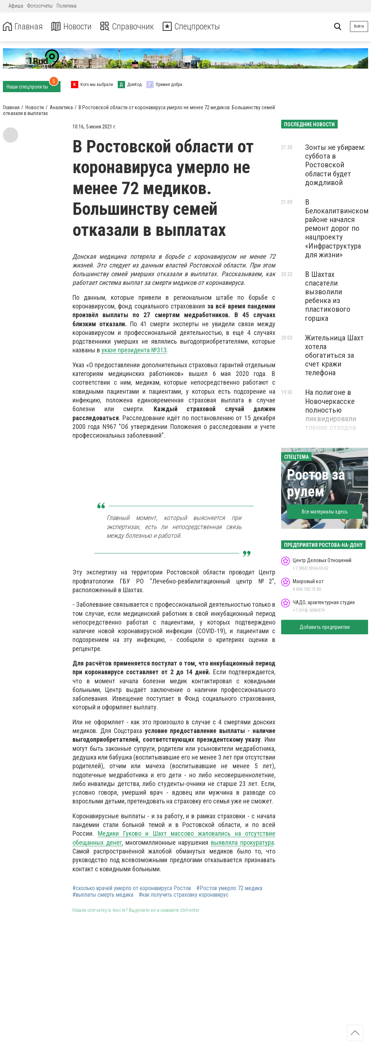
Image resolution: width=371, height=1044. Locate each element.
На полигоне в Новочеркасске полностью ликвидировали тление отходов (330, 410)
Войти (359, 26)
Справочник (128, 27)
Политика (66, 6)
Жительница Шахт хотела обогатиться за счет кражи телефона (334, 355)
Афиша (15, 6)
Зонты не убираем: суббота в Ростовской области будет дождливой (335, 165)
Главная (23, 27)
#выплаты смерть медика (102, 895)
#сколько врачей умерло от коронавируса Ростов (131, 888)
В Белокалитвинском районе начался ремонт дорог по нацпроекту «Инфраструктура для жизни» (336, 228)
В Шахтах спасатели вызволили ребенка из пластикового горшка (327, 296)
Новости (71, 27)
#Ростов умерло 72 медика (229, 888)
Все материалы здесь (325, 512)
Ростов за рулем (316, 483)
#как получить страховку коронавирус (184, 895)
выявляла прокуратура (242, 842)
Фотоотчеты (40, 6)
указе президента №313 (134, 350)
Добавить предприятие (325, 627)
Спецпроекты (193, 27)
